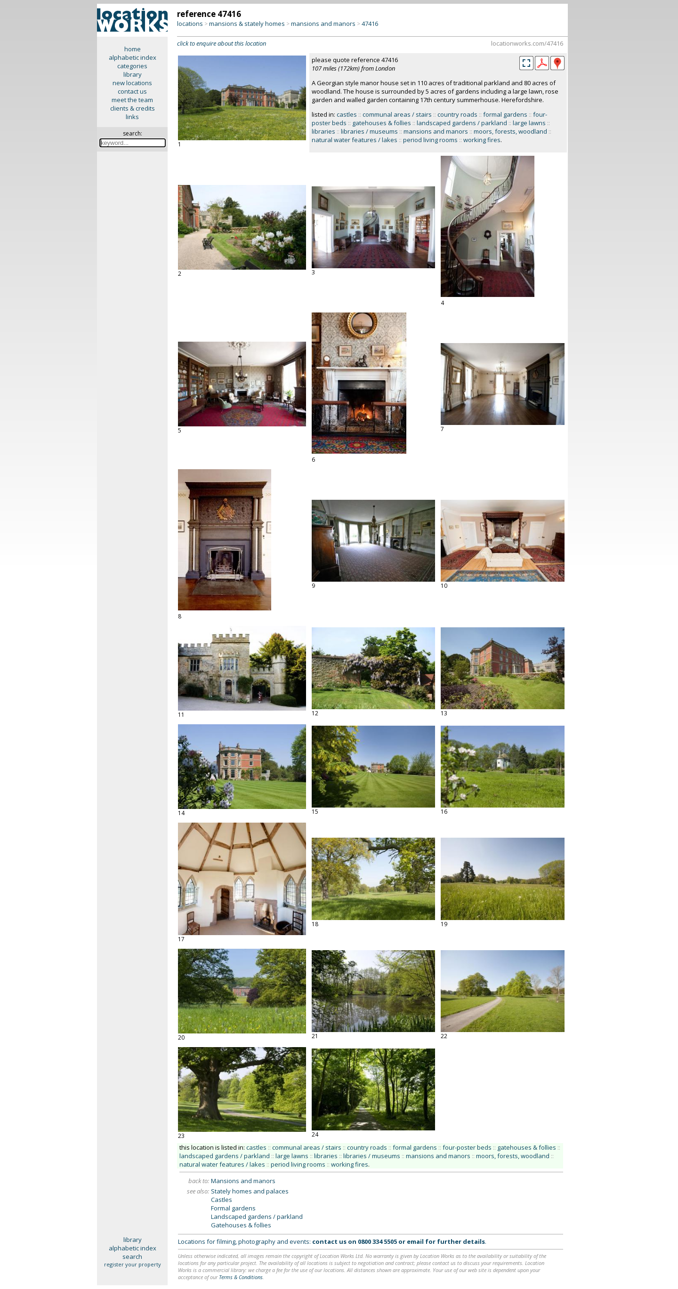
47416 (370, 23)
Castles (221, 1199)
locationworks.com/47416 (527, 43)
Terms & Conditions (241, 1277)
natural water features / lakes (354, 140)
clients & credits (132, 108)
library (132, 74)
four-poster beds (467, 1147)
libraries (323, 131)
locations (190, 23)
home (132, 49)
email (415, 1241)
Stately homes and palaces (250, 1191)
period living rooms (430, 140)
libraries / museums (369, 131)
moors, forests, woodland (510, 131)
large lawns (529, 123)
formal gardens (505, 114)
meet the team (132, 100)
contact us (132, 91)
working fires (481, 140)
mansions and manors (323, 23)
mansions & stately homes (247, 23)
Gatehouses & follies (241, 1225)
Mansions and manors (243, 1181)
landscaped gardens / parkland (462, 123)
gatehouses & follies (381, 123)
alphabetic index (132, 57)
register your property (132, 1264)
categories (132, 66)
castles (347, 114)
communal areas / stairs (397, 114)
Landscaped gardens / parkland (257, 1216)
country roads (457, 114)
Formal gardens (233, 1208)
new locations (132, 83)
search (132, 1256)
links (132, 116)
